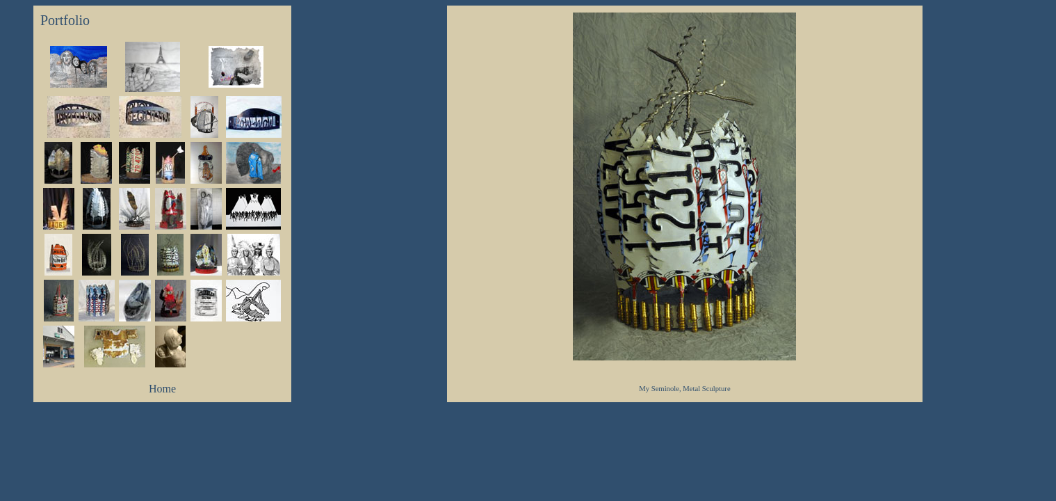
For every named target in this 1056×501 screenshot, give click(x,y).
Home (162, 389)
